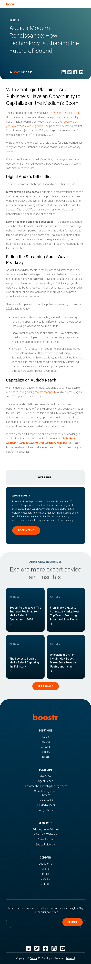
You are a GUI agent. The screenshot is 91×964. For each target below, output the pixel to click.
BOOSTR (17, 72)
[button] (83, 4)
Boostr (33, 958)
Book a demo (26, 530)
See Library (45, 686)
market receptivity (45, 392)
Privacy (70, 958)
